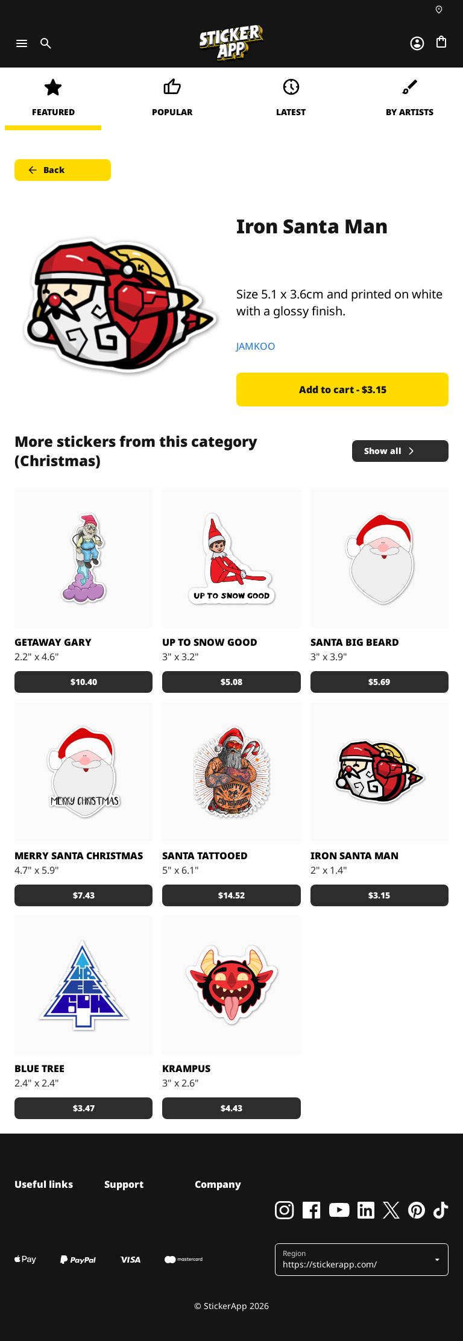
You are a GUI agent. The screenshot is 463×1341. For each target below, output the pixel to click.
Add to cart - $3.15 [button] (342, 389)
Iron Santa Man (354, 855)
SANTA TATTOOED (205, 855)
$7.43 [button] (84, 895)
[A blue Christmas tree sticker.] (83, 985)
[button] (357, 1259)
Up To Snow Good (209, 642)
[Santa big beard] (379, 559)
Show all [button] (390, 450)
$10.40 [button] (84, 681)
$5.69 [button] (379, 681)
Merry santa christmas (78, 855)
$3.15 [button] (379, 895)
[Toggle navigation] (21, 43)
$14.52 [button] (231, 895)
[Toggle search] (43, 43)
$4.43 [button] (231, 1108)
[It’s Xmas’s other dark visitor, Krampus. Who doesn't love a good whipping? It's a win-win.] (231, 985)
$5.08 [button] (231, 681)
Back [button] (46, 170)
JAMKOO (256, 346)
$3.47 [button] (84, 1108)
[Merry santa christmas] (83, 771)
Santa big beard (354, 642)
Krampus (186, 1068)
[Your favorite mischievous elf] (231, 559)
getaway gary (53, 642)
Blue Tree (39, 1068)
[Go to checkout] (441, 41)
